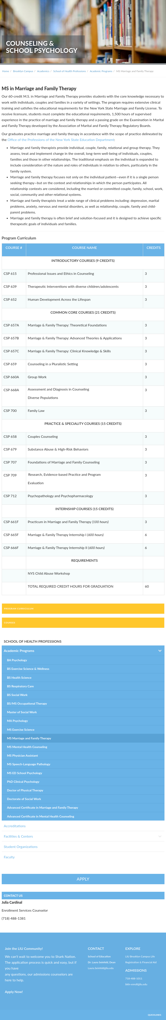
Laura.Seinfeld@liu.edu (101, 968)
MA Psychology (17, 721)
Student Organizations (21, 846)
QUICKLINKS (154, 1015)
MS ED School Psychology (24, 773)
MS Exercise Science (21, 729)
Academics (43, 71)
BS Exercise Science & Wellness (28, 669)
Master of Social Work (22, 712)
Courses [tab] (9, 622)
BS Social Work (17, 695)
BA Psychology (17, 660)
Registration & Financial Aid (141, 962)
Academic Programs (101, 71)
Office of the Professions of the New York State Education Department (61, 140)
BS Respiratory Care (20, 686)
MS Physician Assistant (22, 755)
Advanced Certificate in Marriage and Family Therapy (42, 807)
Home (5, 71)
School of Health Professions (69, 71)
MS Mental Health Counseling (27, 747)
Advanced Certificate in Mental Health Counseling (40, 816)
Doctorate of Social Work (24, 799)
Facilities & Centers (18, 836)
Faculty (9, 857)
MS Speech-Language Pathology (28, 764)
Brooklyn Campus (23, 71)
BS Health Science (19, 677)
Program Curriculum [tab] (19, 608)
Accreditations (15, 826)
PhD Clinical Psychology (23, 781)
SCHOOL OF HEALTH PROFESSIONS (33, 641)
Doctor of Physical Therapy (25, 790)
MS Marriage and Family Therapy (29, 738)
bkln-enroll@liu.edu (136, 984)
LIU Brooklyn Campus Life (140, 956)
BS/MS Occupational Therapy (27, 703)
